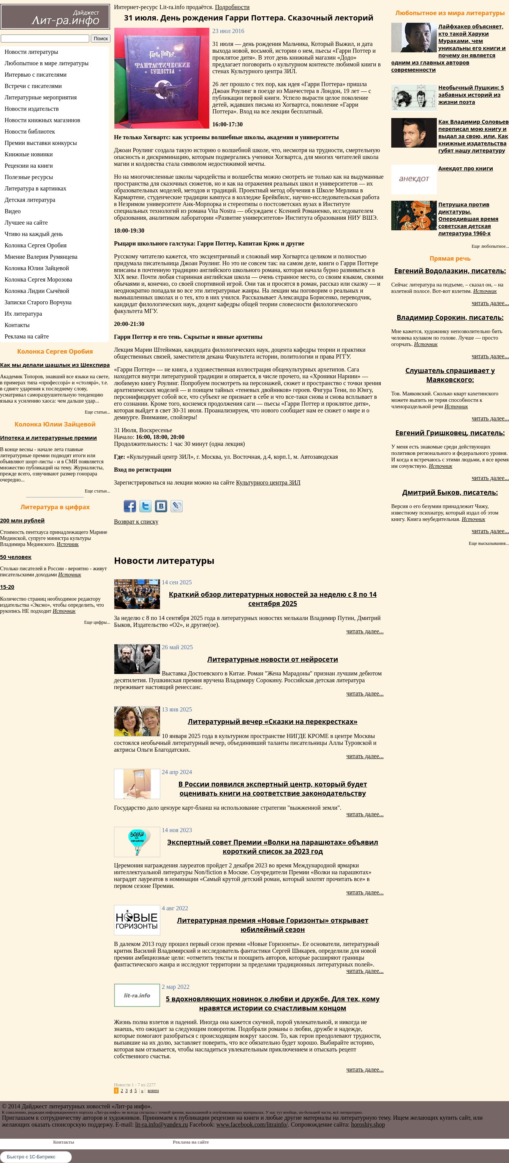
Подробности (232, 7)
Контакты (17, 325)
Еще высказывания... (489, 543)
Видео (13, 211)
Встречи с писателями (33, 86)
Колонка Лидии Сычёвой (37, 291)
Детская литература (30, 200)
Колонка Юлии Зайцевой (37, 268)
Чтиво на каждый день (34, 234)
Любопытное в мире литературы (47, 63)
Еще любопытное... (490, 246)
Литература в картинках (35, 188)
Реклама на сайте (27, 336)
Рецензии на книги (29, 165)
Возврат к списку (136, 521)
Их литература (23, 313)
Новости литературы (31, 52)
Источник (68, 544)
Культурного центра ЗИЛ (268, 482)
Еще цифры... (97, 622)
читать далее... (365, 631)
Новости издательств (32, 108)
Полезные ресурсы (29, 177)
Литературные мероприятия (41, 97)
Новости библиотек (30, 131)
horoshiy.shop (368, 1124)
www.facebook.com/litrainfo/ (252, 1124)
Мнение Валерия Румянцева (41, 256)
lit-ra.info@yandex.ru (161, 1124)
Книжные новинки (29, 154)
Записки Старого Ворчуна (38, 302)
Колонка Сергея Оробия (35, 245)
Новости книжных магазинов (42, 120)
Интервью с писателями (35, 74)
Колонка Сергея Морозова (38, 279)
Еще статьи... (97, 412)
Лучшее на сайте (26, 222)
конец (153, 1090)
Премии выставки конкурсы (41, 143)
